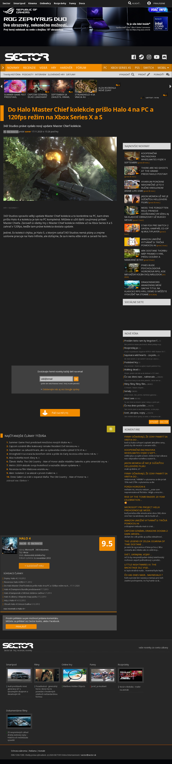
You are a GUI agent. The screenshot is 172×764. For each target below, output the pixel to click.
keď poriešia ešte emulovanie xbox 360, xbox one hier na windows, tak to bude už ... (145, 514)
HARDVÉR (66, 67)
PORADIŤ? (159, 74)
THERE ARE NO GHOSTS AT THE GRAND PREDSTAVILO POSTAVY (154, 170)
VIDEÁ (43, 67)
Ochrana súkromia (19, 751)
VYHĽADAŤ (124, 74)
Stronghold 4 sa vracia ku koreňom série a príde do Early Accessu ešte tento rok (53, 453)
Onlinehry (45, 3)
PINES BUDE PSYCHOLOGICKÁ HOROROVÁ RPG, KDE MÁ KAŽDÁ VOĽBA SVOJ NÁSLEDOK (145, 270)
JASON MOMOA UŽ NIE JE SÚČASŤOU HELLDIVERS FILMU (154, 199)
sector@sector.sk (88, 755)
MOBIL (162, 67)
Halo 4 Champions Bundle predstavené (22, 589)
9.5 (107, 543)
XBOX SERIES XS (121, 67)
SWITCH (148, 67)
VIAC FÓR (164, 422)
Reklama (32, 751)
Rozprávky (60, 3)
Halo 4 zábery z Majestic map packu (20, 596)
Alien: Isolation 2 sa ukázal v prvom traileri (33, 472)
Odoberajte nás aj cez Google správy (61, 389)
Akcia (25, 552)
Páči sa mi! (60, 413)
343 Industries (42, 549)
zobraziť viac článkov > (17, 480)
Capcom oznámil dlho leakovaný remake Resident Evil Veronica (44, 446)
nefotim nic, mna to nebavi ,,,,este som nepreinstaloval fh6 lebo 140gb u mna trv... (144, 491)
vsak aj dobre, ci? (132, 469)
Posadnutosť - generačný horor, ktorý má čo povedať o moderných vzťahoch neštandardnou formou (46, 691)
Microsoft (29, 549)
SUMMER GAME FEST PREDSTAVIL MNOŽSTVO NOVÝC (15, 97)
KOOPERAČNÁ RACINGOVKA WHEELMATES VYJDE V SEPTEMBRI (145, 158)
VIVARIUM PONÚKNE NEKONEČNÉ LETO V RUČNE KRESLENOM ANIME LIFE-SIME (144, 186)
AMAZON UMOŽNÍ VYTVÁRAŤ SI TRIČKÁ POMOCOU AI (152, 242)
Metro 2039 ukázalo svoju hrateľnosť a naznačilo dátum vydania (45, 465)
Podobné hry (131, 362)
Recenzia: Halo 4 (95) (13, 582)
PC (105, 67)
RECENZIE (29, 67)
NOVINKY (13, 67)
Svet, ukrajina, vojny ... (135, 412)
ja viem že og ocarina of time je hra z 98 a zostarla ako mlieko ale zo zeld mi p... (143, 548)
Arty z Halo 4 (10, 600)
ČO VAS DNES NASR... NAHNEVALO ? (143, 574)
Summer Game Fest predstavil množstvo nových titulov (40, 442)
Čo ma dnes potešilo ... (136, 405)
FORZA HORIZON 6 (134, 486)
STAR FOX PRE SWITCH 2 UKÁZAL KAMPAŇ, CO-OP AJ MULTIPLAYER (155, 228)
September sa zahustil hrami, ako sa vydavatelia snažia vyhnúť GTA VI (48, 449)
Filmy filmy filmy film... (135, 383)
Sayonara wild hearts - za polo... (140, 355)
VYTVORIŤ (154, 422)
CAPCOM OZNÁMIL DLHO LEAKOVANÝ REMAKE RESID (37, 97)
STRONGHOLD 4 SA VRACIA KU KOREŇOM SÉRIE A (85, 97)
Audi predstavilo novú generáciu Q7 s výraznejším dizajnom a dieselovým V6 (18, 690)
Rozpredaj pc (131, 347)
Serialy (127, 391)
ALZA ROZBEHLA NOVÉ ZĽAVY (107, 89)
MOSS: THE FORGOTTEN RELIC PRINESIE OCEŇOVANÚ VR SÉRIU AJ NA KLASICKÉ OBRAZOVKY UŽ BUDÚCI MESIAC (146, 213)
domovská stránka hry (34, 555)
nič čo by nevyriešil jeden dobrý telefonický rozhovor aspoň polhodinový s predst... (144, 558)
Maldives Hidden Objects (74, 686)
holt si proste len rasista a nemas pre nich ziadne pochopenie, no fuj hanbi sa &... (143, 579)
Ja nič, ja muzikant (98, 686)
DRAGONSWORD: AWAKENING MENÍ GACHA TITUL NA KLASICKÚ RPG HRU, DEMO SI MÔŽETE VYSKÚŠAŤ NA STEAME (145, 288)
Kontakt (41, 751)
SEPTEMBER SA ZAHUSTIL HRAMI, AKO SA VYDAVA (60, 97)
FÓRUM (81, 67)
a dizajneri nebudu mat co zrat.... (139, 526)
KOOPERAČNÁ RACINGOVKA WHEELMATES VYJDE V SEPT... (140, 451)
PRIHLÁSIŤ (21, 626)
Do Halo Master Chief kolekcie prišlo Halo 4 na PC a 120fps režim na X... (37, 585)
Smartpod (19, 3)
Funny (72, 3)
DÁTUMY (70, 74)
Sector (6, 3)
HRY (53, 67)
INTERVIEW (40, 74)
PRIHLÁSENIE (159, 3)
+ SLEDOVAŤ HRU (34, 565)
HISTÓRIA (16, 74)
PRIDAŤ (142, 74)
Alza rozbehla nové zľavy (24, 457)
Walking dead (131, 369)
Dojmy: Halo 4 (10, 578)
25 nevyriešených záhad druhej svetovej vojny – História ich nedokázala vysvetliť (18, 736)
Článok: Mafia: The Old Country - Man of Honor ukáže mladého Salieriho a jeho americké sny (59, 461)
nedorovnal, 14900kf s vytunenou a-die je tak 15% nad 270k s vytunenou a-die (145, 481)
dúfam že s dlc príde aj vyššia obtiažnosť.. (143, 536)
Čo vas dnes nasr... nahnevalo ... (140, 376)
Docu (82, 3)
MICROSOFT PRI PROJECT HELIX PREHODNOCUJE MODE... (142, 509)
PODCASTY (27, 74)
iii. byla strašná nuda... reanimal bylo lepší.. (144, 570)
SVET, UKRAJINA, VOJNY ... (138, 554)
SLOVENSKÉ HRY (56, 74)
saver (28, 131)
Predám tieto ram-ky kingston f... (141, 340)
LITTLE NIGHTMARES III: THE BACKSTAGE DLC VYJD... (140, 566)
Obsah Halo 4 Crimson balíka (17, 604)
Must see (129, 398)
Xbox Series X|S (12, 132)
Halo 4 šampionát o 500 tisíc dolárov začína (24, 593)
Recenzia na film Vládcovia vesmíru (29, 469)
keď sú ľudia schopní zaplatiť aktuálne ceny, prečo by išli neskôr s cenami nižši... (144, 444)
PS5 (137, 67)
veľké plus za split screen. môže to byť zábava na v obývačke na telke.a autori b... (145, 457)
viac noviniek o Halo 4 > (14, 608)
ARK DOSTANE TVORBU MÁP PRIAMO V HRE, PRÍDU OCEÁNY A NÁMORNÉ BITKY (145, 255)
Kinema (32, 3)
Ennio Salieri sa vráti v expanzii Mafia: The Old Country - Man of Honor (49, 476)
